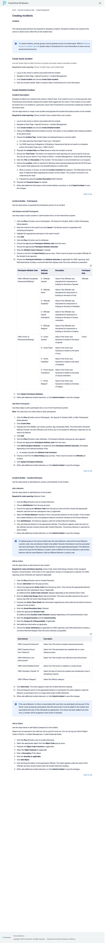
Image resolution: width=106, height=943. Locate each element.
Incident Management (42, 10)
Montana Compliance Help (26, 10)
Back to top (88, 194)
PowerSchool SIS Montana (18, 3)
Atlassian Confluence (69, 939)
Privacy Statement (18, 936)
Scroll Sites (57, 939)
